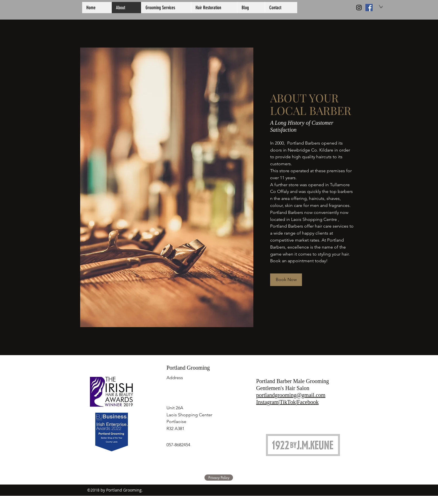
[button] (381, 6)
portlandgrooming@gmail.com (290, 395)
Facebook (308, 402)
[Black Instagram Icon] (359, 7)
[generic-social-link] (369, 7)
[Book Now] (286, 279)
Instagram (267, 402)
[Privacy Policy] (218, 477)
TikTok (288, 402)
